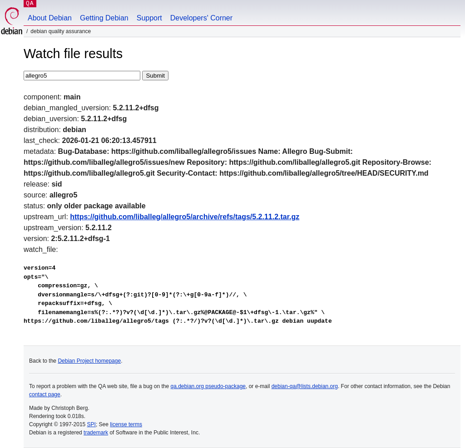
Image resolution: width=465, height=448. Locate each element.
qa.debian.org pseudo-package (208, 386)
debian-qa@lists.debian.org (305, 386)
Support (149, 18)
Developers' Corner (201, 18)
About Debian (50, 18)
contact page (44, 394)
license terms (126, 424)
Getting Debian (104, 18)
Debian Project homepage (89, 361)
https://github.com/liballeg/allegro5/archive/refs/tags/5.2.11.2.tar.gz (184, 217)
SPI (91, 424)
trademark (96, 432)
